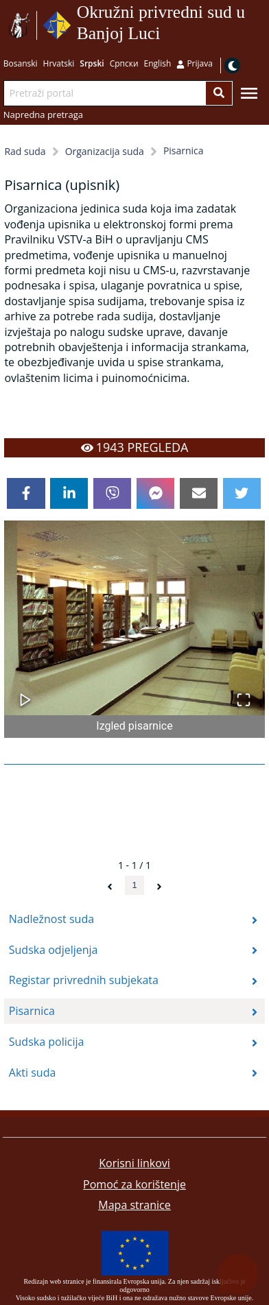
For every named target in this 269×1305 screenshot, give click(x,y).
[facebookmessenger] (155, 494)
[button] (134, 617)
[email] (199, 494)
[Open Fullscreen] (243, 693)
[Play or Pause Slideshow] (25, 693)
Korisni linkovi (134, 1163)
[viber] (112, 494)
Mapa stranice (134, 1204)
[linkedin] (69, 494)
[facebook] (26, 494)
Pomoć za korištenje (134, 1184)
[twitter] (242, 494)
